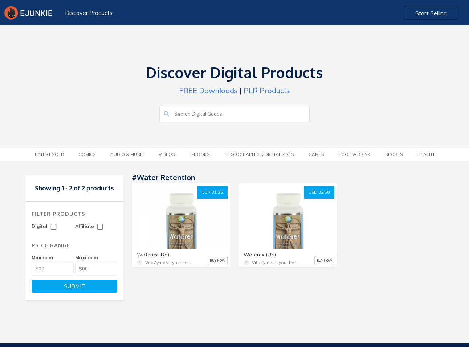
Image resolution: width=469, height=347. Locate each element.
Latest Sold (49, 154)
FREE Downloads (208, 90)
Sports (394, 154)
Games (316, 154)
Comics (87, 154)
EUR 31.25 (212, 192)
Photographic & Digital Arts (259, 154)
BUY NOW (217, 261)
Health (425, 154)
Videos (167, 154)
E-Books (199, 154)
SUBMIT (74, 286)
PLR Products (267, 90)
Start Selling (431, 13)
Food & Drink (355, 154)
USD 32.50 (319, 192)
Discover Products (89, 12)
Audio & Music (127, 154)
